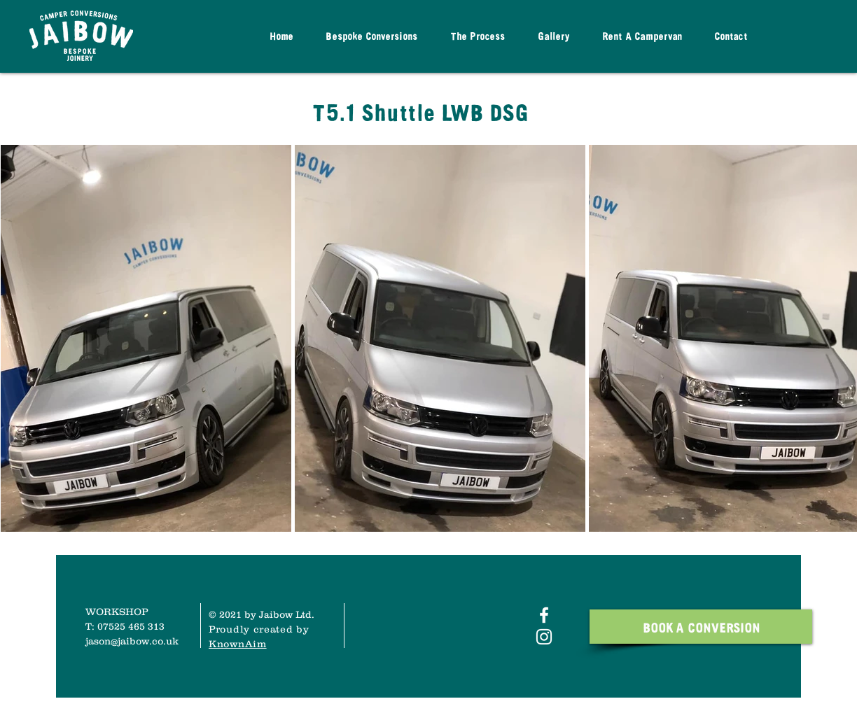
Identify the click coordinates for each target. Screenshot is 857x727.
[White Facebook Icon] (544, 615)
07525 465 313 (131, 626)
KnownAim (238, 643)
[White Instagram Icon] (544, 636)
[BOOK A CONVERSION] (701, 626)
